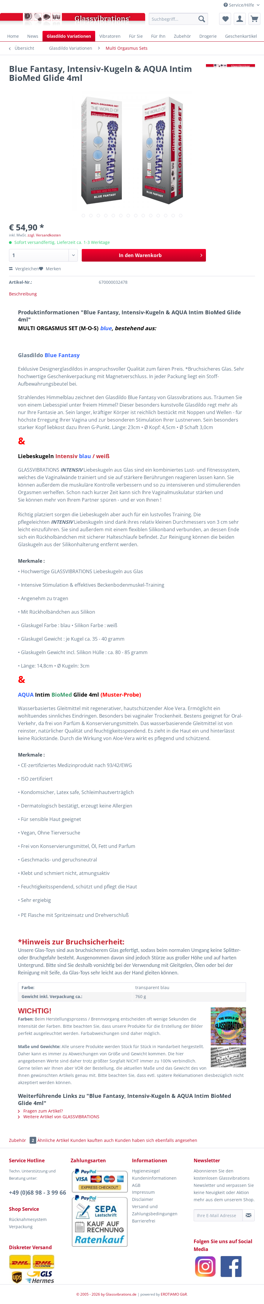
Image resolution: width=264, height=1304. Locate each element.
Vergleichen (24, 268)
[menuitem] (178, 19)
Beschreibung (23, 294)
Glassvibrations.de (121, 1294)
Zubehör (23, 1140)
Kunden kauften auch (92, 1140)
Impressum (143, 1192)
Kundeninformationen (154, 1178)
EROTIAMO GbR (174, 1294)
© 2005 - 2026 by (91, 1294)
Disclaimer (142, 1199)
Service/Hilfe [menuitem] (239, 5)
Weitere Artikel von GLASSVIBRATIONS (58, 1116)
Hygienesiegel (146, 1171)
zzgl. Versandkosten (44, 235)
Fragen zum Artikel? (40, 1111)
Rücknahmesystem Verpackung (28, 1223)
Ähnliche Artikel (53, 1140)
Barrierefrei (143, 1221)
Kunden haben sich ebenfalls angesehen (156, 1140)
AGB (136, 1185)
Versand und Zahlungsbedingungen (154, 1210)
